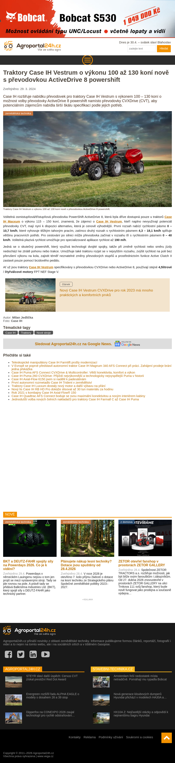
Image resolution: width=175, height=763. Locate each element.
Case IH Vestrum (109, 221)
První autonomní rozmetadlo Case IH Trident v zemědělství (52, 382)
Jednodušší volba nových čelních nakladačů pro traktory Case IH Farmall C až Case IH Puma (75, 399)
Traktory (26, 332)
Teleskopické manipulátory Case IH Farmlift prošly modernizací (54, 362)
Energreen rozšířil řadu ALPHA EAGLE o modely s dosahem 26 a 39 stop (52, 695)
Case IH (10, 332)
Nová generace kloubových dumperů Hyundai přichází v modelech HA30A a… (140, 695)
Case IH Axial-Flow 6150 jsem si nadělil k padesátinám (49, 379)
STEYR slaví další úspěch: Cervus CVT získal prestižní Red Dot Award (52, 677)
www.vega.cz (45, 756)
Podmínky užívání (111, 737)
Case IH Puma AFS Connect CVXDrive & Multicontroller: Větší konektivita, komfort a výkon (73, 372)
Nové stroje (44, 332)
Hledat (164, 48)
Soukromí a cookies (139, 737)
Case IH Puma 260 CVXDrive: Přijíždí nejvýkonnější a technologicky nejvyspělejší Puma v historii (78, 376)
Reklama (90, 737)
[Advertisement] (87, 454)
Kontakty (75, 737)
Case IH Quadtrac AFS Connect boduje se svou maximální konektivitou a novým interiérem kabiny (78, 396)
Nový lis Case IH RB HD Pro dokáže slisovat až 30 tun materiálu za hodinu (62, 389)
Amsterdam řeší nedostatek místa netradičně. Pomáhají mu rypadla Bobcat (140, 677)
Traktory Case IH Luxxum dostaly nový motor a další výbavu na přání (58, 386)
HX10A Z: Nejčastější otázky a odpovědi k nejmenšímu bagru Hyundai (141, 713)
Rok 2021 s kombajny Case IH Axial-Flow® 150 (44, 392)
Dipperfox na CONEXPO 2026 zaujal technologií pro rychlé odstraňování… (50, 713)
